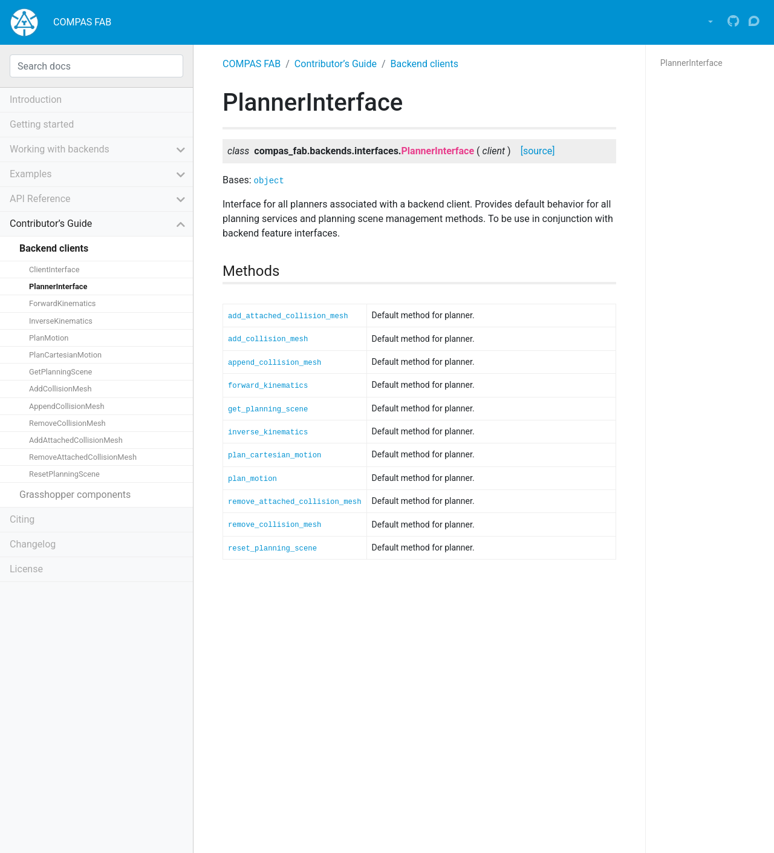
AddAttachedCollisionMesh (76, 440)
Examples (30, 174)
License (26, 569)
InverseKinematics (61, 320)
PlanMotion (48, 337)
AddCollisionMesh (60, 388)
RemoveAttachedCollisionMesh (83, 457)
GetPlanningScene (60, 371)
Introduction (36, 99)
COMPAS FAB (82, 22)
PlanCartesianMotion (65, 354)
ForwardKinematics (62, 303)
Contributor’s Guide (335, 64)
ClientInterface (54, 269)
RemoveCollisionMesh (67, 423)
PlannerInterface (58, 286)
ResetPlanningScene (64, 474)
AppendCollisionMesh (66, 406)
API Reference (40, 198)
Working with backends (59, 149)
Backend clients (424, 64)
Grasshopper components (75, 494)
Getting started (42, 124)
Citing (22, 519)
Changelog (33, 544)
